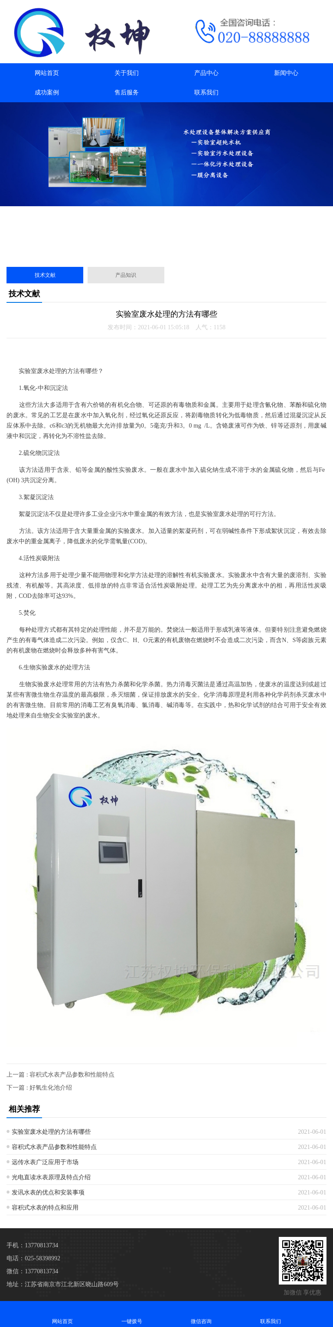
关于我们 (126, 73)
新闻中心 (286, 73)
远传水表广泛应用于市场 (45, 1162)
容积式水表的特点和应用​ (45, 1207)
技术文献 (45, 275)
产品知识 (125, 275)
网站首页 (47, 73)
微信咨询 (201, 1313)
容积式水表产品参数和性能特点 (54, 1147)
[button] (163, 250)
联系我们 (206, 92)
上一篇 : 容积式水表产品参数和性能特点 (60, 1074)
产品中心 (206, 73)
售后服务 (126, 92)
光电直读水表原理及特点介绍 (51, 1177)
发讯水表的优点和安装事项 (48, 1192)
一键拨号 (131, 1313)
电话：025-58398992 (33, 1258)
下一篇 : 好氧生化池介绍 (39, 1087)
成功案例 (47, 92)
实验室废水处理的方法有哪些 (51, 1132)
